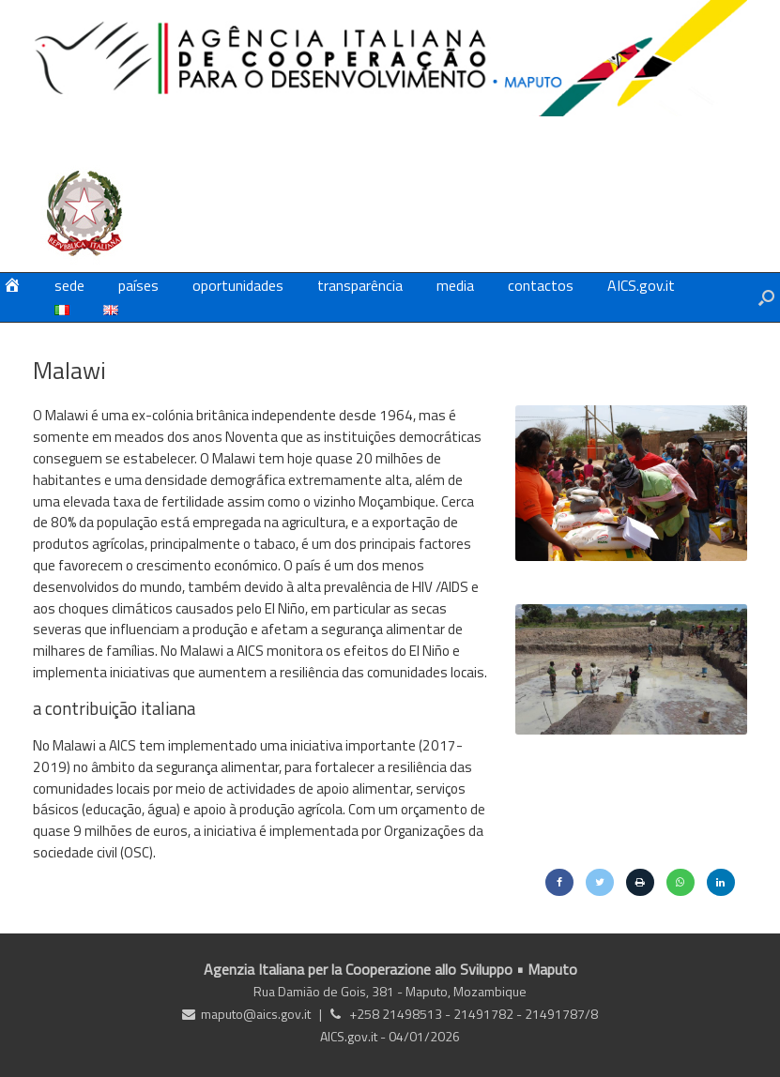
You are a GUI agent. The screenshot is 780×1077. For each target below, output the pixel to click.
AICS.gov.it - (354, 1036)
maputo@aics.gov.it (256, 1014)
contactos (541, 285)
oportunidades (237, 285)
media (455, 285)
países (138, 285)
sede (69, 285)
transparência (360, 285)
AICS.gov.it (641, 285)
